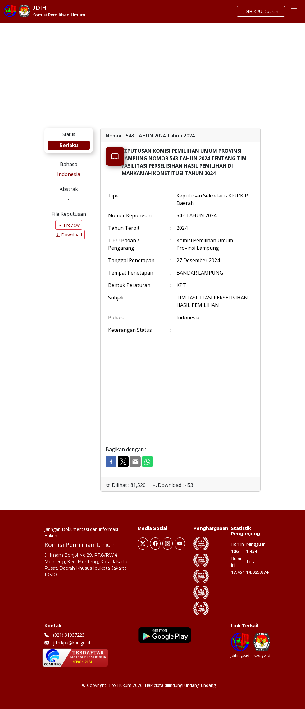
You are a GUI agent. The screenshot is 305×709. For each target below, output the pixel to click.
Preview (69, 225)
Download (69, 235)
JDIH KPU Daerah (260, 11)
